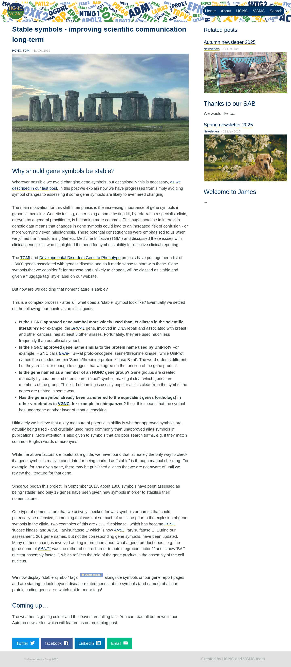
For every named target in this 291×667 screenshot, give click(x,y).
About (226, 11)
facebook (56, 643)
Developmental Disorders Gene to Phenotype (79, 257)
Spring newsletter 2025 (228, 124)
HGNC (242, 11)
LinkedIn (90, 643)
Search (276, 11)
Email (119, 643)
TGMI (26, 50)
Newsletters (211, 49)
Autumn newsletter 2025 (230, 42)
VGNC (259, 11)
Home (210, 11)
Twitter (25, 643)
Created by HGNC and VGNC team (233, 659)
